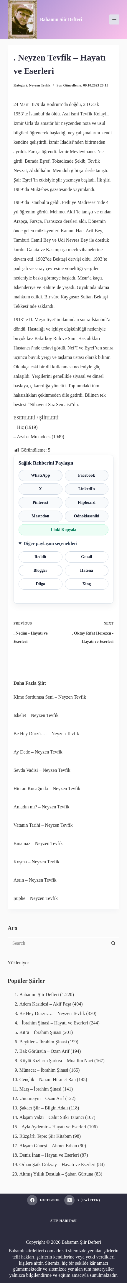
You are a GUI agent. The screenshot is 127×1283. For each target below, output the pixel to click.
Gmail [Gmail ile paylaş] (86, 557)
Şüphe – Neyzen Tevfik (36, 898)
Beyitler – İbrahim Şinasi (43, 1041)
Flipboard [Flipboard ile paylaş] (86, 502)
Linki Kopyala (63, 529)
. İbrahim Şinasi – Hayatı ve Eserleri (53, 1022)
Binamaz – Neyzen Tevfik (38, 843)
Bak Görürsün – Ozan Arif (44, 1051)
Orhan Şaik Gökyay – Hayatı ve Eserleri (57, 1164)
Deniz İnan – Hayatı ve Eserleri (49, 1155)
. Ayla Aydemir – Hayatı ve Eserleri (52, 1126)
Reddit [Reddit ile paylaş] (40, 557)
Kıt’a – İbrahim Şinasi (40, 1032)
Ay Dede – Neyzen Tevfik (38, 751)
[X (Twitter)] (82, 1200)
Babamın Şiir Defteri (61, 19)
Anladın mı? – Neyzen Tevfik (42, 806)
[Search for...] (58, 943)
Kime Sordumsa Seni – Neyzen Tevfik (50, 696)
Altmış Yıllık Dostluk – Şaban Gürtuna (56, 1173)
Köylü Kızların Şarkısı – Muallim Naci (56, 1060)
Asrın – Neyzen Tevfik (35, 879)
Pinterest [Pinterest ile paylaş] (40, 502)
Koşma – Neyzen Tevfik (36, 861)
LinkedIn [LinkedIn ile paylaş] (86, 489)
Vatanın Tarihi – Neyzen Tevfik (43, 825)
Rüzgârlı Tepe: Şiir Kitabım (45, 1136)
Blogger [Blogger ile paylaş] (40, 570)
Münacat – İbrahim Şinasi (43, 1070)
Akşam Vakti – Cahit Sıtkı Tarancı (51, 1117)
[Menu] (114, 19)
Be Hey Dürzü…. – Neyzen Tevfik (46, 733)
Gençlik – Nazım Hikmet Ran (47, 1079)
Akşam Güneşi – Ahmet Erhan (48, 1145)
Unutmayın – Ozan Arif (41, 1098)
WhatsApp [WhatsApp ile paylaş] (40, 475)
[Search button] (113, 943)
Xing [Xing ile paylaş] (86, 584)
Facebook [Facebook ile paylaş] (86, 475)
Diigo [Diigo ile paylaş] (40, 584)
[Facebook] (43, 1200)
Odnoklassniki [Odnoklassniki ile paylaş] (86, 516)
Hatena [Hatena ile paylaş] (86, 570)
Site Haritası (63, 1221)
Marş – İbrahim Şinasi (40, 1088)
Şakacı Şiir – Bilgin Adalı (43, 1107)
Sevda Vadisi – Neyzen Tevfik (42, 770)
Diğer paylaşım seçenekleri (50, 543)
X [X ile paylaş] (40, 489)
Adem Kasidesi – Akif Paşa (45, 1003)
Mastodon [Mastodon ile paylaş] (40, 516)
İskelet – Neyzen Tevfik (36, 715)
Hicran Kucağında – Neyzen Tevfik (47, 788)
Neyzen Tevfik (39, 85)
